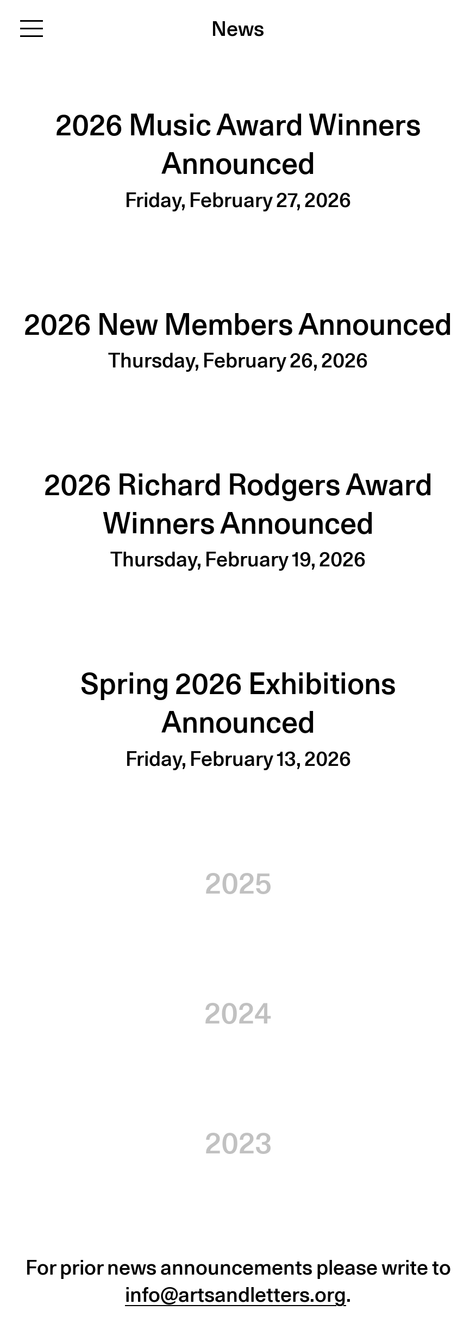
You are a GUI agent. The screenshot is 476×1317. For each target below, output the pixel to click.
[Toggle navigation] (32, 28)
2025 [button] (238, 883)
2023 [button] (238, 1142)
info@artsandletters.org (235, 1294)
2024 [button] (238, 1013)
